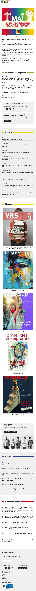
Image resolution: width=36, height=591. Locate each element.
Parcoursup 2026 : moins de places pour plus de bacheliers (15, 146)
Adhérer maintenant (11, 431)
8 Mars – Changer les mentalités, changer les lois (15, 469)
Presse (3, 577)
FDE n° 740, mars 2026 (18, 373)
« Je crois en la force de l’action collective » (14, 180)
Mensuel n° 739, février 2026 (18, 414)
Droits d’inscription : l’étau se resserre (13, 485)
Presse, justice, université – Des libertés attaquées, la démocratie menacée (17, 479)
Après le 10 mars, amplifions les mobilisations (15, 92)
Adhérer (4, 578)
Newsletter (22, 568)
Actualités (4, 574)
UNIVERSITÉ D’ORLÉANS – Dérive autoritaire (14, 523)
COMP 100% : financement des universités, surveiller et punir (17, 474)
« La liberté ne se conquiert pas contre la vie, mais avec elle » (17, 166)
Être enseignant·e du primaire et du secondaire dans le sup (17, 463)
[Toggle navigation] (34, 2)
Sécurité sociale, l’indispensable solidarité (14, 489)
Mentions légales (6, 580)
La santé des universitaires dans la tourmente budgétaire (15, 159)
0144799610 (5, 558)
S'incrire (7, 120)
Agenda (4, 575)
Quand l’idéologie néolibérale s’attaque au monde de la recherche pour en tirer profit (17, 186)
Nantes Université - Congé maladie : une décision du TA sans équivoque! (17, 540)
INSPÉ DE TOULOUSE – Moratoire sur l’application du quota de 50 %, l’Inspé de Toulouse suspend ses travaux (17, 534)
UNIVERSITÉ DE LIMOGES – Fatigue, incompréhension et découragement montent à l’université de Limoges (17, 517)
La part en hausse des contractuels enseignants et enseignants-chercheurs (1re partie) (16, 138)
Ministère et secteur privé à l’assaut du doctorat (15, 152)
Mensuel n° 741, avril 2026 (18, 290)
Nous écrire (7, 561)
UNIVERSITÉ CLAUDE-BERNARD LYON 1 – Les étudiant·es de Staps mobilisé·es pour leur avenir (16, 528)
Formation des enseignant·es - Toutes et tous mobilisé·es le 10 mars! (15, 96)
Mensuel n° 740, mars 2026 (18, 331)
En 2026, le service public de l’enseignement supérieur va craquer (17, 173)
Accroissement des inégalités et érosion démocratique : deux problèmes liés (18, 193)
